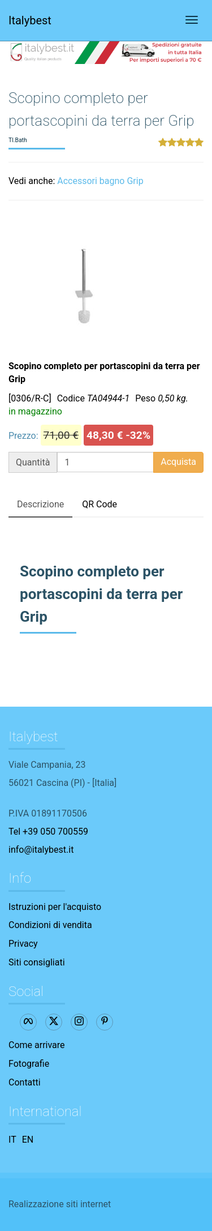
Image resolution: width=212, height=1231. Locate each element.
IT (12, 1139)
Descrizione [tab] (40, 504)
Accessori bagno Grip (100, 181)
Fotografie (28, 1063)
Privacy (23, 943)
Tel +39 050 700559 (48, 831)
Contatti (24, 1082)
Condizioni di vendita (50, 925)
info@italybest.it (40, 849)
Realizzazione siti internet (59, 1204)
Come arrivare (36, 1045)
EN (28, 1139)
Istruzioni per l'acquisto (54, 906)
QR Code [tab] (99, 504)
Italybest (29, 20)
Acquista (178, 461)
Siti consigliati (36, 962)
